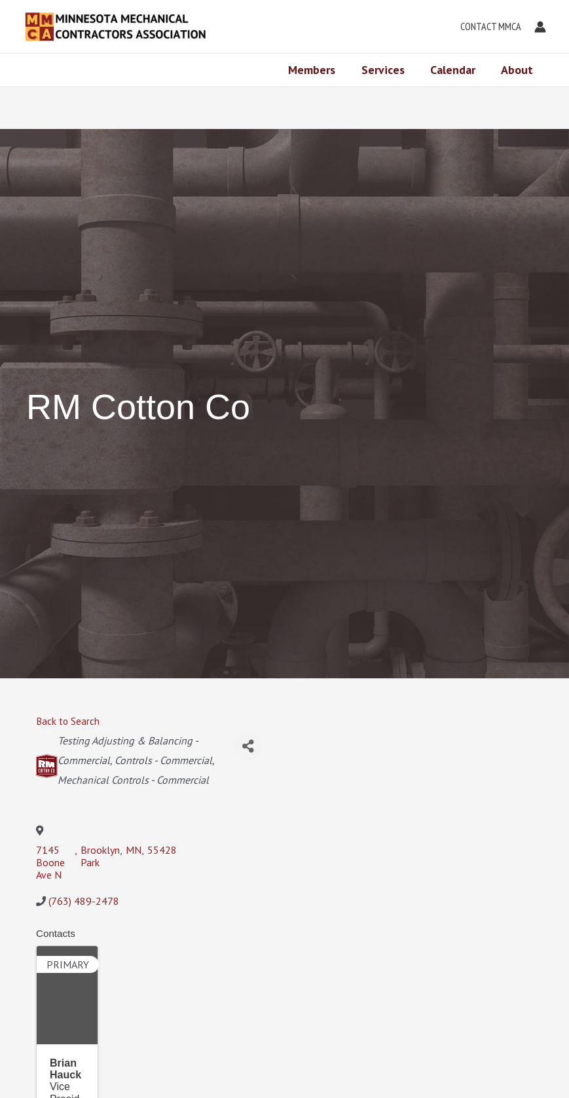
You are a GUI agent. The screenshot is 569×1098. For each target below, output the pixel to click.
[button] (487, 27)
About (518, 69)
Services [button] (388, 69)
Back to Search (68, 721)
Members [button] (319, 69)
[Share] (248, 746)
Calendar (456, 69)
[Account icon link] (540, 27)
